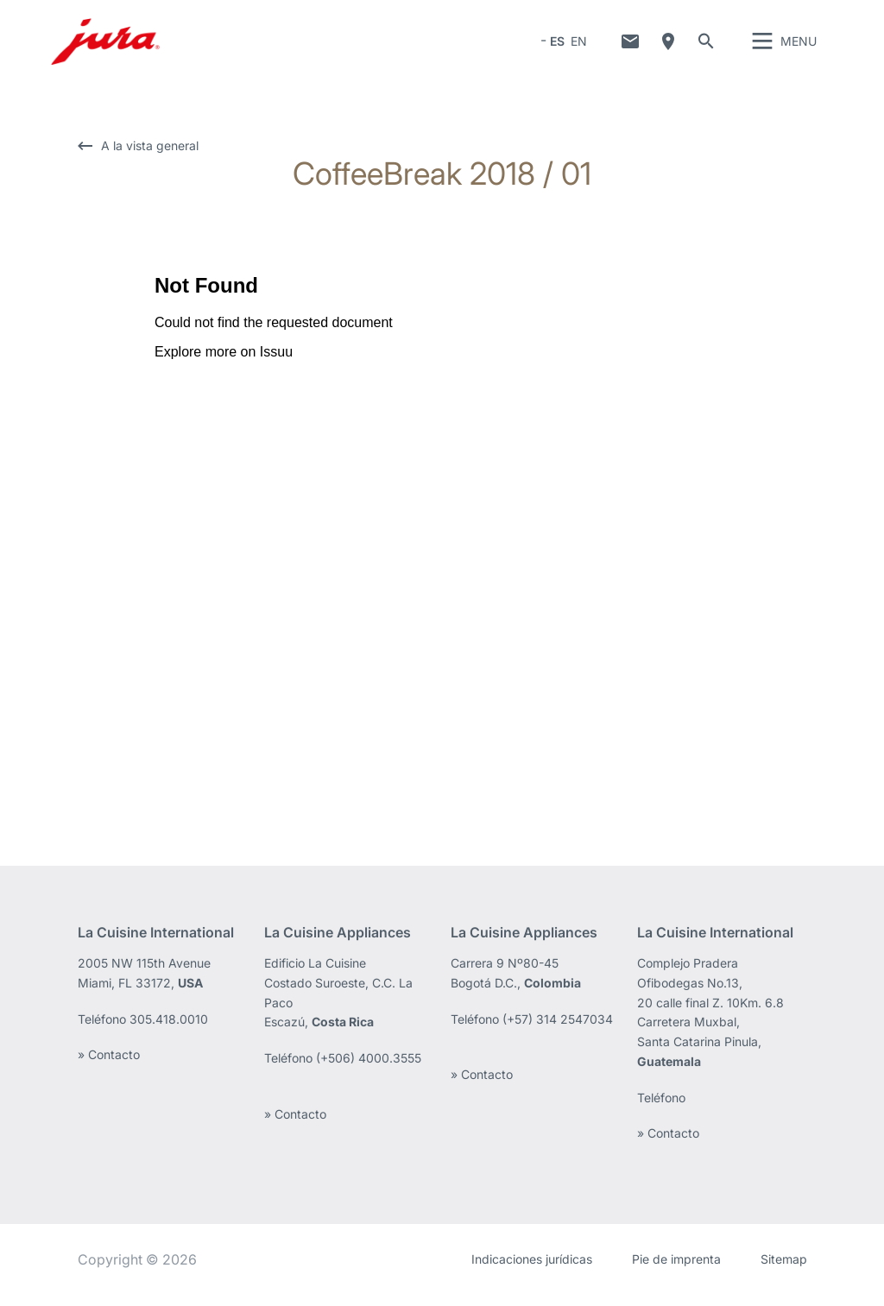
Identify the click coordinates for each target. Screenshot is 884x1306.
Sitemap (784, 1271)
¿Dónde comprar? (668, 47)
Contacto (630, 47)
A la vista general (150, 157)
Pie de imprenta (676, 1271)
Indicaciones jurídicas (531, 1271)
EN (579, 47)
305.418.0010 (168, 1031)
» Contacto (109, 1066)
